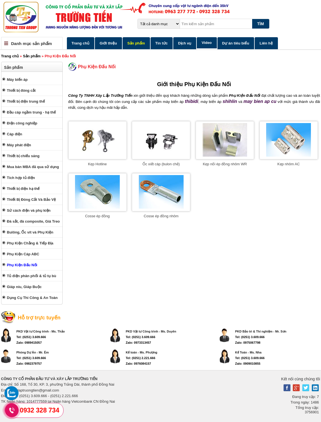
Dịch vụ (184, 43)
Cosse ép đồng (97, 216)
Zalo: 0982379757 (29, 363)
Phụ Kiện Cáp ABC (23, 254)
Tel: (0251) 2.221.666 (140, 358)
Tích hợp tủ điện (21, 178)
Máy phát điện (19, 145)
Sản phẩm (136, 43)
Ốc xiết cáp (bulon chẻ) (161, 164)
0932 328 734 (39, 410)
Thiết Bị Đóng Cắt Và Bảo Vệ (31, 199)
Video (206, 43)
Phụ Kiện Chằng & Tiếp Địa (30, 243)
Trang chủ (81, 43)
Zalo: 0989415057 (29, 342)
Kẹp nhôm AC (288, 164)
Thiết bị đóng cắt (21, 90)
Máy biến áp (17, 79)
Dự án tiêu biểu (235, 43)
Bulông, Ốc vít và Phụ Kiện (30, 232)
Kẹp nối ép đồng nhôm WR (225, 164)
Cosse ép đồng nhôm (161, 216)
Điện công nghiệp (22, 123)
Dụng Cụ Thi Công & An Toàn (32, 298)
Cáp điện (14, 134)
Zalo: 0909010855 (248, 363)
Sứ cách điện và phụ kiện (29, 210)
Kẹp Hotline (97, 164)
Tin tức (161, 43)
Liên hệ (266, 43)
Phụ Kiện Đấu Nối (22, 265)
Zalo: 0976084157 (138, 363)
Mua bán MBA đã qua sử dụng (33, 167)
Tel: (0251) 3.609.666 (31, 337)
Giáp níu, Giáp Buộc (24, 287)
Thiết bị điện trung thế (26, 101)
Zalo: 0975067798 (248, 342)
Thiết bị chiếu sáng (23, 156)
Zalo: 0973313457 (138, 342)
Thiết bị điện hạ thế (23, 189)
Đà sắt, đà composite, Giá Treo (33, 221)
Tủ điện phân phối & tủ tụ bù (31, 276)
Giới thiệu (108, 43)
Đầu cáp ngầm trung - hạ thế (31, 112)
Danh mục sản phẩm (31, 43)
